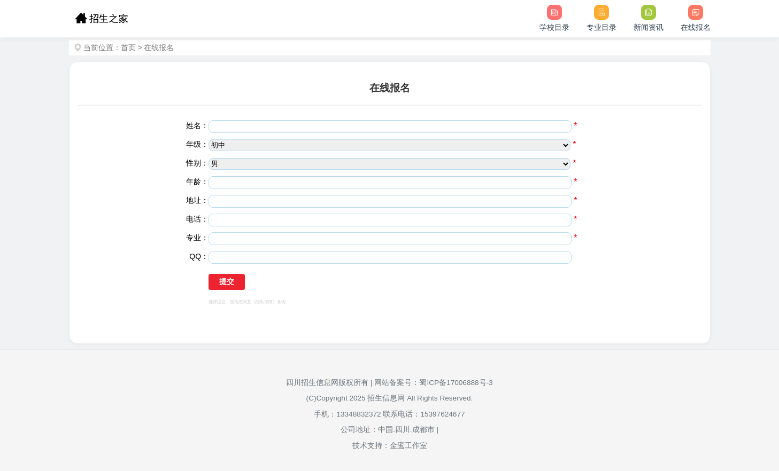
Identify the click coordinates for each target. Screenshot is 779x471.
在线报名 (159, 47)
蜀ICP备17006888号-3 (455, 383)
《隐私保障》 (264, 302)
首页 (128, 47)
